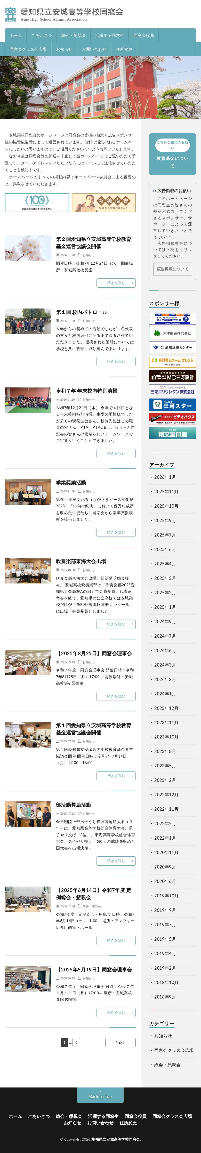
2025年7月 (165, 535)
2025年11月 (166, 491)
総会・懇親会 (73, 35)
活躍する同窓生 (109, 35)
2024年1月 (165, 693)
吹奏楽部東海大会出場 (81, 561)
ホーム (16, 35)
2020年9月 (165, 867)
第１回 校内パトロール (82, 312)
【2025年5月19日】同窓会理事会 (94, 969)
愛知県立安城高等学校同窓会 (115, 1139)
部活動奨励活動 (73, 805)
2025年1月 (165, 607)
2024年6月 (165, 650)
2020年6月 (165, 881)
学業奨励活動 (71, 482)
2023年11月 (166, 722)
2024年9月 (165, 621)
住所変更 (124, 49)
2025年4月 (165, 563)
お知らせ (64, 49)
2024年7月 (165, 636)
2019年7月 (165, 924)
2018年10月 (166, 982)
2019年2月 (165, 968)
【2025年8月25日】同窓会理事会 (94, 653)
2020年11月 (166, 852)
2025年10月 (166, 506)
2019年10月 (166, 895)
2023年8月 (165, 751)
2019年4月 (165, 953)
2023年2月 (165, 780)
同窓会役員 (143, 35)
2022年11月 (166, 809)
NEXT (120, 1042)
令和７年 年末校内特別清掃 (87, 391)
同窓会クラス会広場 (28, 49)
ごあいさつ (41, 35)
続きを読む (116, 283)
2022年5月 (165, 823)
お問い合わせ (94, 49)
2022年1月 (165, 838)
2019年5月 (165, 939)
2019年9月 (165, 910)
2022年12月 (166, 794)
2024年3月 (165, 665)
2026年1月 (165, 477)
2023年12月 (166, 708)
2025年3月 (165, 578)
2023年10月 (166, 737)
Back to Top (100, 1096)
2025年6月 (165, 549)
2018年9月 (165, 997)
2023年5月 (165, 765)
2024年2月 (165, 679)
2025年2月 (165, 592)
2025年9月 (165, 520)
